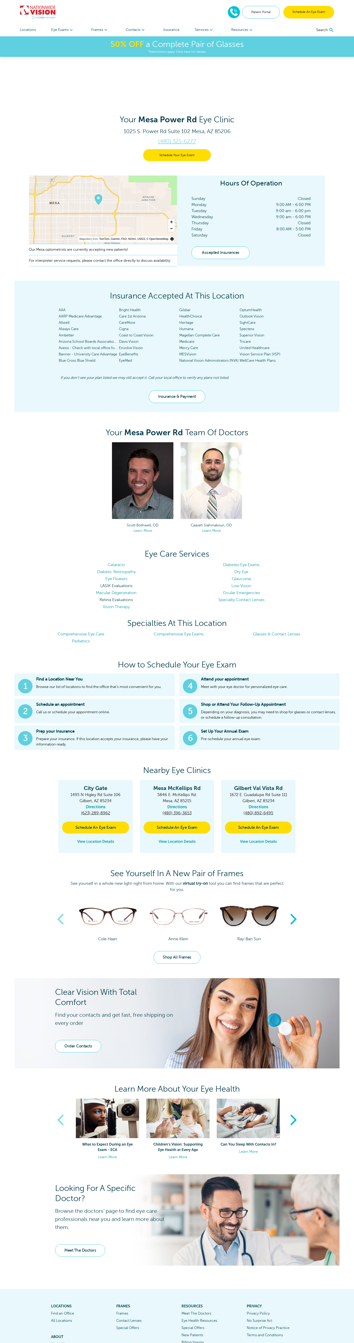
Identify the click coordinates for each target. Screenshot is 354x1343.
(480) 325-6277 (177, 98)
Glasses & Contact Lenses (276, 591)
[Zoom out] (171, 185)
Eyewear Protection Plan (202, 1306)
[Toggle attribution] (172, 196)
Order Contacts (78, 1003)
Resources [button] (242, 30)
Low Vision (241, 542)
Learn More (142, 488)
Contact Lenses (129, 1278)
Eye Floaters (116, 535)
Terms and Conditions (265, 1292)
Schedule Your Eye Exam (177, 112)
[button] (177, 729)
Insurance (171, 30)
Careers (57, 1315)
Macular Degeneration (116, 549)
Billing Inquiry (193, 1299)
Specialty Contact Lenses (241, 556)
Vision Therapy (116, 563)
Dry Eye (241, 528)
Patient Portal (260, 12)
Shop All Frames (177, 914)
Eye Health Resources (199, 1278)
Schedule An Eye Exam (308, 12)
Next (293, 876)
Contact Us (60, 1308)
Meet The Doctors (80, 1207)
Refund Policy (193, 1314)
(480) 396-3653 (177, 770)
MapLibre (85, 195)
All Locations (61, 1278)
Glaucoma (241, 535)
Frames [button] (100, 30)
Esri (95, 195)
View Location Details (95, 798)
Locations (28, 30)
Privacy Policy (258, 1270)
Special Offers (127, 1285)
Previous (60, 876)
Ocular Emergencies (241, 549)
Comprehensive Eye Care (81, 591)
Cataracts (116, 521)
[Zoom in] (171, 179)
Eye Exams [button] (62, 30)
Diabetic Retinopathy (116, 528)
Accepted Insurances (220, 209)
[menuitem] (62, 29)
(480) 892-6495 (258, 770)
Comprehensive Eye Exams (179, 591)
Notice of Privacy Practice (268, 1285)
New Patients (192, 1292)
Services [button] (204, 30)
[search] (325, 30)
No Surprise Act (259, 1278)
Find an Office (62, 1270)
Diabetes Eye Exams (241, 521)
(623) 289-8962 (95, 770)
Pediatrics (81, 598)
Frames (122, 1270)
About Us (58, 1301)
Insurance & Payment (177, 353)
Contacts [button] (136, 30)
